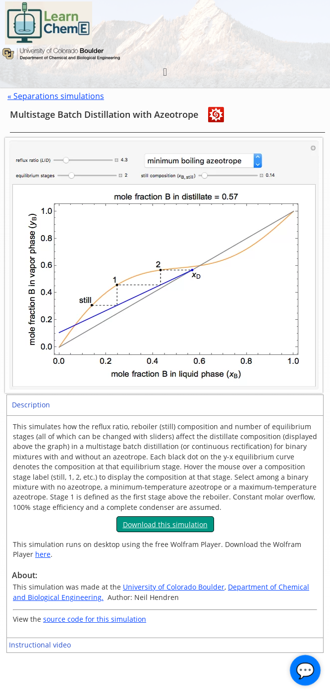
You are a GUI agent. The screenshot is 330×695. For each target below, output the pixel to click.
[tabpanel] (165, 526)
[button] (164, 72)
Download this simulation (165, 524)
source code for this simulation (94, 619)
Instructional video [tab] (40, 644)
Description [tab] (31, 404)
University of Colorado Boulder (173, 587)
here (43, 554)
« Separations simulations (55, 96)
